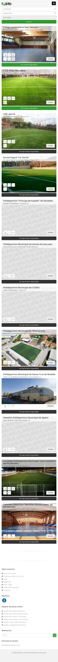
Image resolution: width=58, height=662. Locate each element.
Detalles (50, 59)
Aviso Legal (8, 585)
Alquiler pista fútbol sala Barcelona (16, 614)
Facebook (4, 600)
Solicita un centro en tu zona (14, 576)
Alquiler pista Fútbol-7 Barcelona (15, 617)
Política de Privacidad (11, 587)
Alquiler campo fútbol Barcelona (15, 622)
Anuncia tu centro (10, 573)
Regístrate (7, 582)
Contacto (7, 590)
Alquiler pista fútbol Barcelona (14, 611)
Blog (5, 579)
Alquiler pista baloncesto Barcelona (16, 619)
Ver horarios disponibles (29, 65)
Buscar (29, 22)
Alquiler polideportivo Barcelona (15, 625)
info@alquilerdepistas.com (11, 645)
